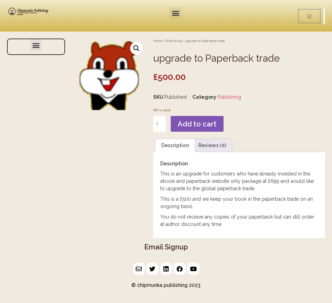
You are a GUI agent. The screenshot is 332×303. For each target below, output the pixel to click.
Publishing (173, 41)
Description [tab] (175, 145)
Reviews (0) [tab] (212, 145)
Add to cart (197, 124)
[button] (175, 13)
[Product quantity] (159, 124)
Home (157, 41)
